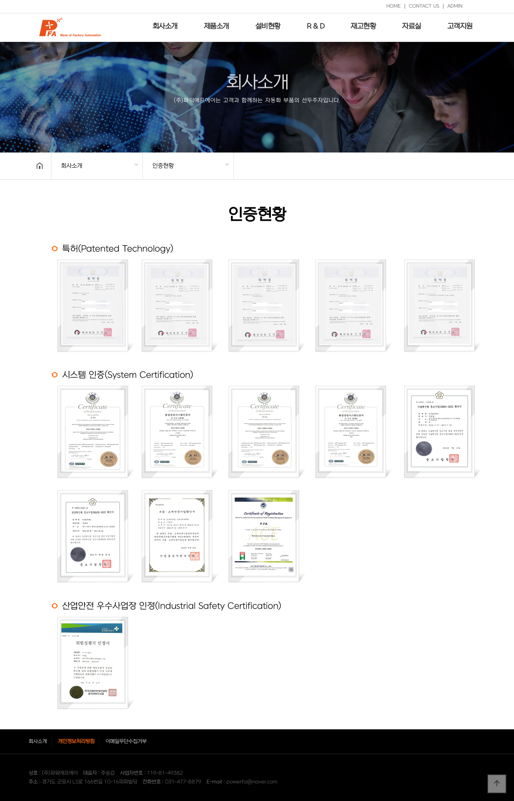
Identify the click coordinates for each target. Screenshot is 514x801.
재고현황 (363, 26)
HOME (393, 6)
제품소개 (216, 26)
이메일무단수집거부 (126, 741)
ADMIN (455, 6)
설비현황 (267, 26)
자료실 (411, 26)
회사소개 (165, 26)
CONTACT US (424, 6)
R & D (316, 26)
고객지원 (459, 26)
